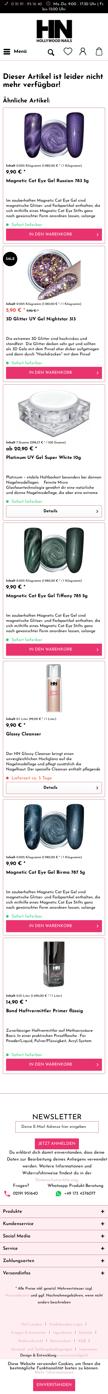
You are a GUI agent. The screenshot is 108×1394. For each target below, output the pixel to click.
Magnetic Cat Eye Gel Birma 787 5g (45, 872)
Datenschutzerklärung (56, 1180)
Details (70, 510)
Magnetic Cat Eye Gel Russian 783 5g (47, 181)
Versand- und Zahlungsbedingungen (41, 1349)
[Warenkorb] (102, 51)
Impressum (88, 1349)
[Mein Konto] (85, 51)
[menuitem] (15, 51)
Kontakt (85, 1333)
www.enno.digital (74, 1355)
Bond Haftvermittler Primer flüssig (44, 1011)
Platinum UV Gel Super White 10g (43, 457)
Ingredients (62, 1333)
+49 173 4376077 (79, 1193)
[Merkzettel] (68, 51)
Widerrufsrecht (30, 1341)
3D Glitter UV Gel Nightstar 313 (41, 319)
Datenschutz (60, 1341)
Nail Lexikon (31, 1324)
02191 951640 (25, 1193)
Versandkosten (17, 1295)
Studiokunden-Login (66, 1324)
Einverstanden (54, 1385)
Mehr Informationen (54, 1372)
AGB (82, 1341)
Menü (15, 50)
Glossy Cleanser (23, 734)
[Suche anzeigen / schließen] (50, 51)
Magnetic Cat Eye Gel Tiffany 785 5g (47, 596)
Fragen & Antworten (28, 1333)
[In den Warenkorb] (54, 235)
